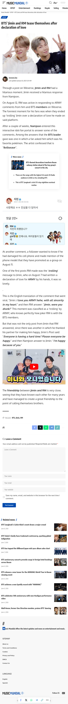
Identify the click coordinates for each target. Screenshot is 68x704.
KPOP (4, 17)
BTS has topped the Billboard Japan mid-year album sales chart (25, 548)
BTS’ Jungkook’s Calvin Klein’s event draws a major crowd (23, 524)
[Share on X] (26, 700)
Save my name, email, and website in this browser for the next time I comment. (33, 497)
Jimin (17, 418)
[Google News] (63, 693)
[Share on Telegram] (36, 700)
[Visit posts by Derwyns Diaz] (5, 79)
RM (21, 418)
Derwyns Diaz (13, 78)
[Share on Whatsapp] (31, 700)
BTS (13, 418)
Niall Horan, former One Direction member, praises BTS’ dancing (26, 608)
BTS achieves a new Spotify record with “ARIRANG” (21, 584)
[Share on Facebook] (20, 700)
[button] (5, 3)
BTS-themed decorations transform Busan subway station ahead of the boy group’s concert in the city (41, 165)
